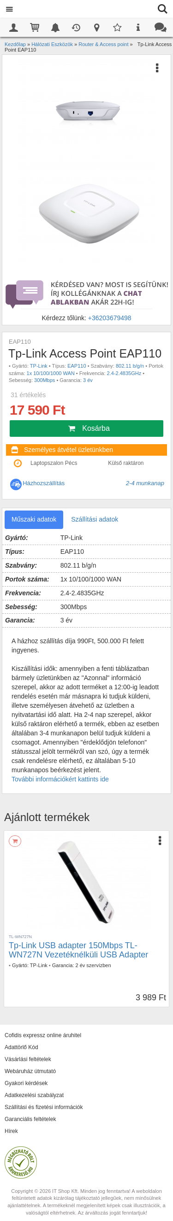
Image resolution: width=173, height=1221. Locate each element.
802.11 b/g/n (130, 366)
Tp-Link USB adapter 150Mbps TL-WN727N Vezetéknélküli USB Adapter (78, 950)
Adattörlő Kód (21, 1047)
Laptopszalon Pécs (53, 463)
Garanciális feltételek (30, 1119)
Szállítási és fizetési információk (44, 1107)
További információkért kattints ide (60, 779)
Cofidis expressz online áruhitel (43, 1035)
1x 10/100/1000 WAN (51, 373)
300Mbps (44, 380)
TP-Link (39, 366)
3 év (88, 380)
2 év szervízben (93, 965)
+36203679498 (109, 318)
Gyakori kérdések (26, 1083)
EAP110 (76, 366)
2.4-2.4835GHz (124, 373)
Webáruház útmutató (30, 1071)
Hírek (11, 1131)
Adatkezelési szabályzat (34, 1095)
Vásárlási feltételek (28, 1059)
